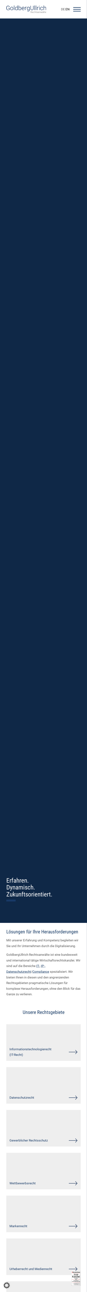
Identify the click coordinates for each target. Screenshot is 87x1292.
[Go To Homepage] (26, 12)
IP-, (43, 966)
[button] (6, 1285)
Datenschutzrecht (18, 971)
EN (67, 9)
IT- (38, 966)
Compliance (40, 971)
